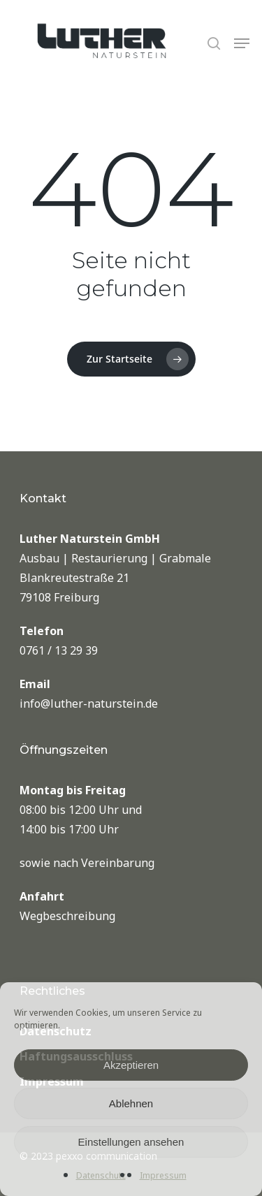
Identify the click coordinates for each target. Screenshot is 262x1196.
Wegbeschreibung (67, 916)
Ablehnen (131, 1103)
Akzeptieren (131, 1065)
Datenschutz (101, 1175)
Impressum (163, 1175)
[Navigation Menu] (241, 43)
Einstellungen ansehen (131, 1142)
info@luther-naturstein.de (89, 703)
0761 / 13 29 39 (59, 650)
